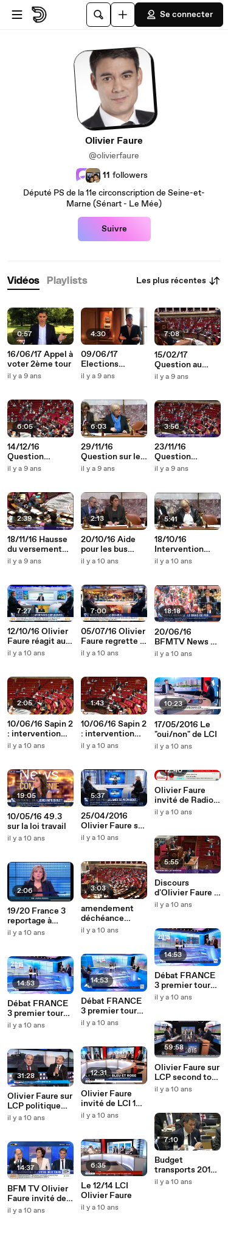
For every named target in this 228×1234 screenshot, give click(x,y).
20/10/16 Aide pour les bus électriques (108, 544)
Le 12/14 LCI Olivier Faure (106, 1191)
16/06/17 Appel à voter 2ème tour (40, 359)
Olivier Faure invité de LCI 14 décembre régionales (111, 1099)
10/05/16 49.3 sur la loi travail (36, 821)
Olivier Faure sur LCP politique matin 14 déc (39, 1101)
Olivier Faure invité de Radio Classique (183, 795)
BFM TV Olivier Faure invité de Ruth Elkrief (37, 1194)
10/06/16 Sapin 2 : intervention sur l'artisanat (114, 729)
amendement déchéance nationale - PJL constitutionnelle (113, 913)
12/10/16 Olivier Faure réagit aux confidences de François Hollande (38, 636)
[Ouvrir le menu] (17, 14)
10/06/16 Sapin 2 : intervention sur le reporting (40, 729)
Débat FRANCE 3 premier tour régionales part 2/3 (111, 1006)
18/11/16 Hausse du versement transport (37, 544)
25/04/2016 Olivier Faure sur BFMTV (113, 821)
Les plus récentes (178, 281)
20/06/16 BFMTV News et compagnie (186, 637)
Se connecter (179, 15)
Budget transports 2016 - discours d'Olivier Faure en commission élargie (185, 1165)
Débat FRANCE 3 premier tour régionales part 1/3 (184, 980)
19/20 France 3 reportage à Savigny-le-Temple (36, 916)
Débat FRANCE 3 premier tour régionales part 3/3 (37, 1008)
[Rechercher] (98, 14)
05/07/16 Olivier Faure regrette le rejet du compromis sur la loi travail (114, 636)
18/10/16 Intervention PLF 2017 (179, 544)
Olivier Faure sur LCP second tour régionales (186, 1072)
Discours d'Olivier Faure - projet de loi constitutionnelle (186, 888)
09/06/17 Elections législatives (103, 359)
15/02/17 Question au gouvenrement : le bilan (185, 360)
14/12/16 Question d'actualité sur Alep (35, 452)
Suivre (114, 229)
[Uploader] (123, 14)
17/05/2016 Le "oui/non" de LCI (185, 729)
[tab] (23, 281)
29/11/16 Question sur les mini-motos (113, 452)
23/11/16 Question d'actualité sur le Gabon (186, 452)
